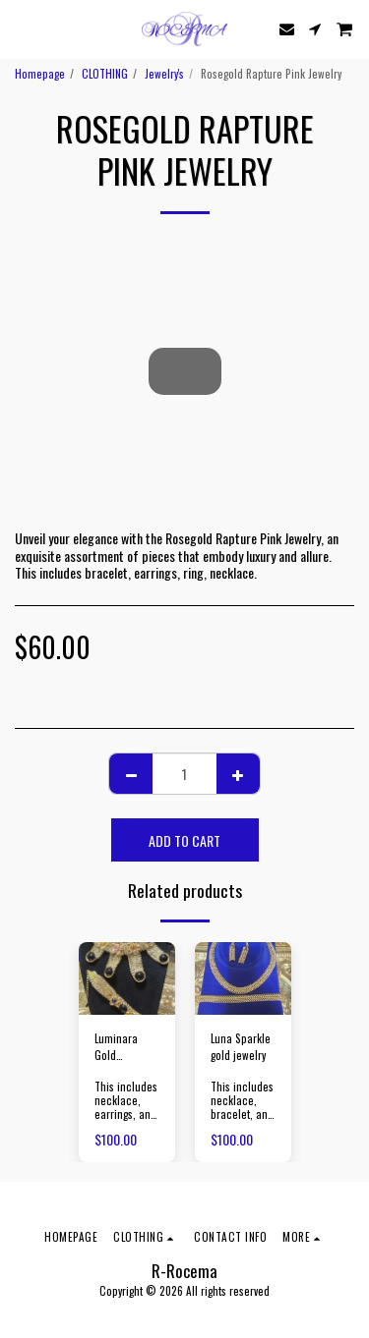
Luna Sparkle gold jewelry (241, 1047)
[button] (21, 28)
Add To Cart (184, 840)
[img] (127, 978)
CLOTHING (105, 74)
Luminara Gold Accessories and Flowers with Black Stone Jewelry (125, 1047)
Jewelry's (164, 74)
